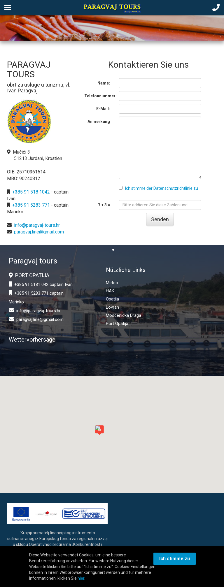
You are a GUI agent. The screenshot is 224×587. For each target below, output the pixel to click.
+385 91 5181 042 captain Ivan (43, 284)
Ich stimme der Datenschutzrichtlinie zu (161, 188)
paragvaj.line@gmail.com (39, 232)
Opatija (112, 299)
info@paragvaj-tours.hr (37, 225)
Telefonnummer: (99, 96)
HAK (110, 291)
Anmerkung (99, 121)
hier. (81, 578)
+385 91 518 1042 (31, 192)
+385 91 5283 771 (31, 205)
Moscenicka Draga (123, 315)
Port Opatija (117, 323)
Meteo (112, 282)
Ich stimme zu (174, 558)
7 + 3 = (104, 205)
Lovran (112, 307)
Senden (160, 219)
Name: (103, 83)
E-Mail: (103, 108)
